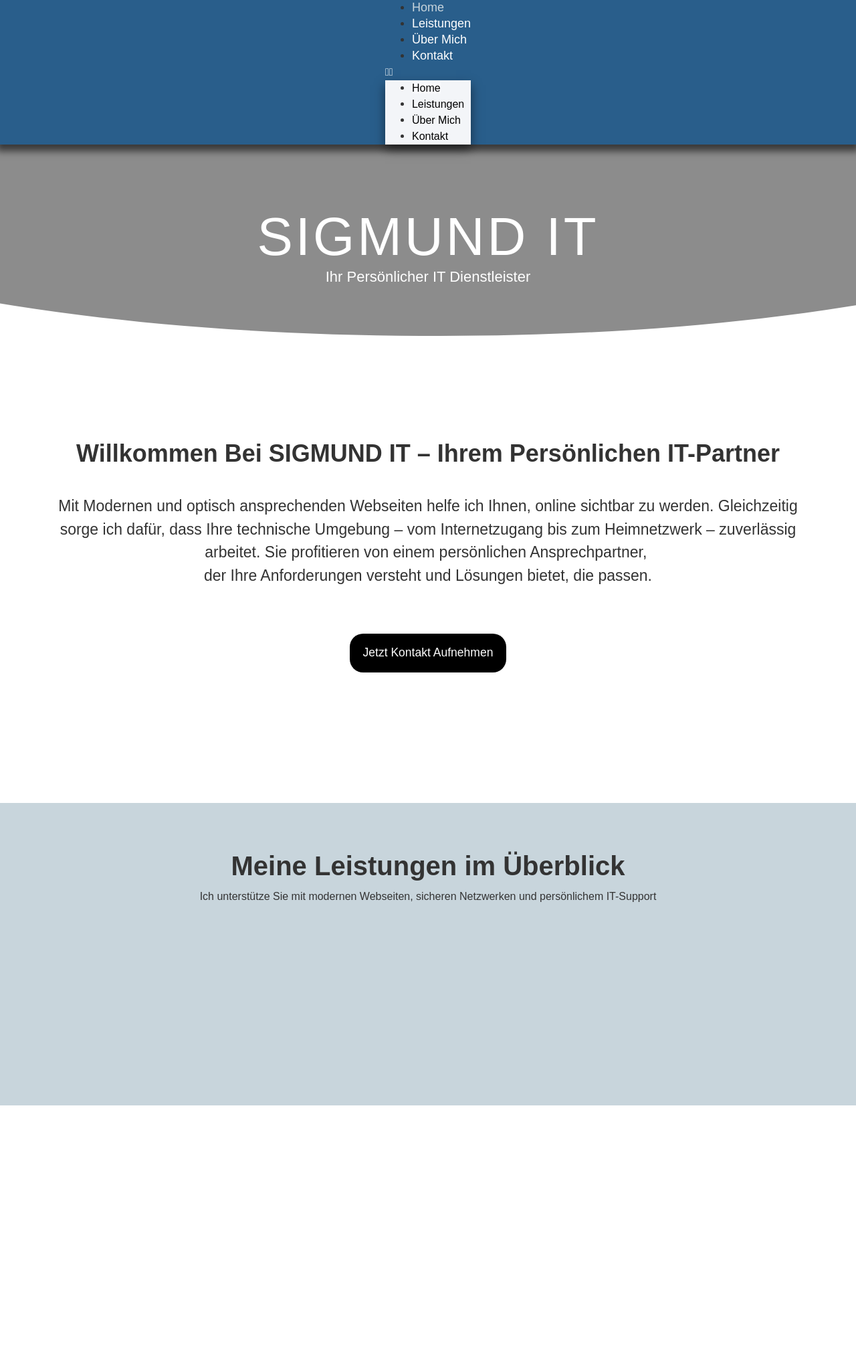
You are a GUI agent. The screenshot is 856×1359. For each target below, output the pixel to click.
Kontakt (432, 55)
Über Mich (439, 39)
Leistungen (441, 23)
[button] (428, 72)
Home (426, 88)
